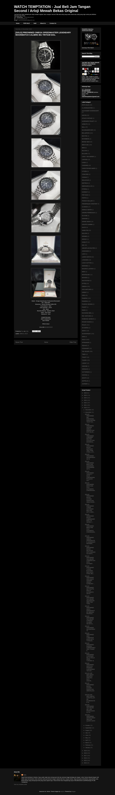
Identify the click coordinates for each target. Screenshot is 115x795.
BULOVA (84, 150)
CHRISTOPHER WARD (88, 168)
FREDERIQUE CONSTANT (89, 204)
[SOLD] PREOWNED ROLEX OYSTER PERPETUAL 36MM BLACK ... (89, 688)
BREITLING (85, 145)
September (88, 728)
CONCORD (85, 174)
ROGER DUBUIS (87, 322)
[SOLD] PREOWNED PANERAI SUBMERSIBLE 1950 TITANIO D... (90, 646)
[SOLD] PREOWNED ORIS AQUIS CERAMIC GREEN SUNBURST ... (90, 579)
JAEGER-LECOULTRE (88, 248)
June (86, 735)
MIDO (83, 271)
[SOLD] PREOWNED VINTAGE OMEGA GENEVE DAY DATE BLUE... (90, 428)
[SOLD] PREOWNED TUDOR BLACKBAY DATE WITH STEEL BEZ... (89, 569)
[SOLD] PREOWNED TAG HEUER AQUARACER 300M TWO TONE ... (89, 599)
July (86, 733)
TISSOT (84, 357)
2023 (85, 400)
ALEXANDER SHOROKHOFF (90, 111)
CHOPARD (85, 165)
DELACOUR (85, 180)
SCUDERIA (85, 327)
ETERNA (84, 189)
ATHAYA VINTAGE (87, 118)
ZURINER (85, 384)
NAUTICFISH (85, 280)
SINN (83, 336)
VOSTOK (84, 375)
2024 (85, 397)
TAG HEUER (85, 351)
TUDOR (84, 360)
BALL (83, 127)
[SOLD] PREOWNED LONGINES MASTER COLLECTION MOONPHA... (89, 438)
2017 (85, 755)
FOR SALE (26, 23)
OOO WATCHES (86, 289)
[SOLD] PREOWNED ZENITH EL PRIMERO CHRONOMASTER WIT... (90, 667)
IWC (83, 245)
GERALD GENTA (87, 209)
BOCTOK (84, 136)
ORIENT (84, 292)
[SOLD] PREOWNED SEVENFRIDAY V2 (90, 628)
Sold (35, 23)
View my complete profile (20, 784)
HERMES (84, 236)
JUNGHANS (85, 251)
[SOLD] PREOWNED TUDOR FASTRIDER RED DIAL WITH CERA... (90, 508)
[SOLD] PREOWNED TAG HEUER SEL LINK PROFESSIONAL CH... (90, 708)
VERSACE (85, 369)
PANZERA (85, 301)
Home (17, 23)
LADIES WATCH (86, 257)
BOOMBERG (85, 139)
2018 (85, 753)
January (87, 747)
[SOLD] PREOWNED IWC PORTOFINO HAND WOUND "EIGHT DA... (90, 418)
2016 (85, 758)
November (88, 412)
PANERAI (84, 298)
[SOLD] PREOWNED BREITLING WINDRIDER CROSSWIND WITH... (89, 465)
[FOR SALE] (85, 105)
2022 (85, 402)
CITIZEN (84, 171)
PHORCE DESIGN (87, 304)
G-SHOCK (85, 207)
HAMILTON (85, 230)
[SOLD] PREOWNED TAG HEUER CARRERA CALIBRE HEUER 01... (89, 619)
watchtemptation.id (22, 18)
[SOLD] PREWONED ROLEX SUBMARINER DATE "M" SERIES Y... (90, 518)
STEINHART (85, 348)
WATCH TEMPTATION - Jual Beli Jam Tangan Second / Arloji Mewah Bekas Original (52, 9)
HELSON (84, 233)
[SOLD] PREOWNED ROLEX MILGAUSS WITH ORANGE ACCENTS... (90, 549)
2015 (85, 760)
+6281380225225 (29, 17)
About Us (43, 23)
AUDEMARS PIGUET (88, 121)
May (86, 737)
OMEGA (22, 333)
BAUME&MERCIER (87, 130)
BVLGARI (84, 153)
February (88, 745)
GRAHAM (84, 218)
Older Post (73, 342)
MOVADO (84, 277)
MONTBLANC (86, 274)
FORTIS (84, 198)
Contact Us (53, 23)
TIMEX (84, 354)
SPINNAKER (85, 342)
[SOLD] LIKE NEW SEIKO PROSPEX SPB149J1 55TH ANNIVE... (89, 677)
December (88, 409)
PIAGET (84, 307)
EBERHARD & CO (87, 186)
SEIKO (84, 330)
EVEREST (85, 192)
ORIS (83, 295)
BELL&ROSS (85, 133)
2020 (85, 407)
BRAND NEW (86, 142)
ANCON (84, 115)
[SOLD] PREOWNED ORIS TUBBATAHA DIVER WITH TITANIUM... (89, 636)
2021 (85, 405)
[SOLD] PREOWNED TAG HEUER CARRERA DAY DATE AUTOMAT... (90, 559)
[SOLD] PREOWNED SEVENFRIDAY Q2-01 (90, 457)
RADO (84, 310)
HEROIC (84, 239)
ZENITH (84, 378)
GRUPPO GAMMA (87, 224)
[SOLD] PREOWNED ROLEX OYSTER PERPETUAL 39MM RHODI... (90, 498)
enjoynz (62, 791)
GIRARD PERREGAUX (88, 212)
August (87, 730)
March (87, 742)
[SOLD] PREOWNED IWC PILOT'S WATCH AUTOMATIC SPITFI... (89, 589)
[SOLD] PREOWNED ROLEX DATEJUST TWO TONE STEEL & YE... (90, 448)
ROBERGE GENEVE (88, 319)
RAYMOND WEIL (87, 313)
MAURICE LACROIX (88, 268)
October (87, 725)
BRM (83, 147)
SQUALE (84, 345)
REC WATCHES (86, 316)
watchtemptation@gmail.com (26, 20)
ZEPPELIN (85, 381)
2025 (85, 395)
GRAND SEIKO (86, 221)
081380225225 (48, 327)
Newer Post (19, 342)
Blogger (73, 791)
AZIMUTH (85, 124)
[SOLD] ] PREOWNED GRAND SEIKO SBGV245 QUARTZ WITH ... (90, 718)
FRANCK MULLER (87, 201)
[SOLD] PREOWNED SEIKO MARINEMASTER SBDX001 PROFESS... (90, 609)
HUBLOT (84, 242)
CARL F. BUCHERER (88, 156)
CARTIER (84, 159)
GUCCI (84, 227)
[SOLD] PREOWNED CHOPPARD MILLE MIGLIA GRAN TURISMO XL (90, 656)
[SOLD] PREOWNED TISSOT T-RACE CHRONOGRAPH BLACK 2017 (90, 476)
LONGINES (85, 260)
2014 (85, 763)
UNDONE (84, 366)
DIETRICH (85, 183)
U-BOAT (84, 363)
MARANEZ (85, 266)
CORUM (84, 177)
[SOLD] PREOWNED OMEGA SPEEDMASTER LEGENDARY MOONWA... (90, 539)
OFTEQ (84, 283)
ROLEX (84, 325)
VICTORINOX (86, 372)
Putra (24, 775)
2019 (85, 750)
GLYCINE (84, 215)
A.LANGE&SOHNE (87, 108)
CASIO (84, 162)
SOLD (26, 333)
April (86, 740)
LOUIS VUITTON (87, 263)
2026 (85, 393)
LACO (83, 254)
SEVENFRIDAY (86, 333)
